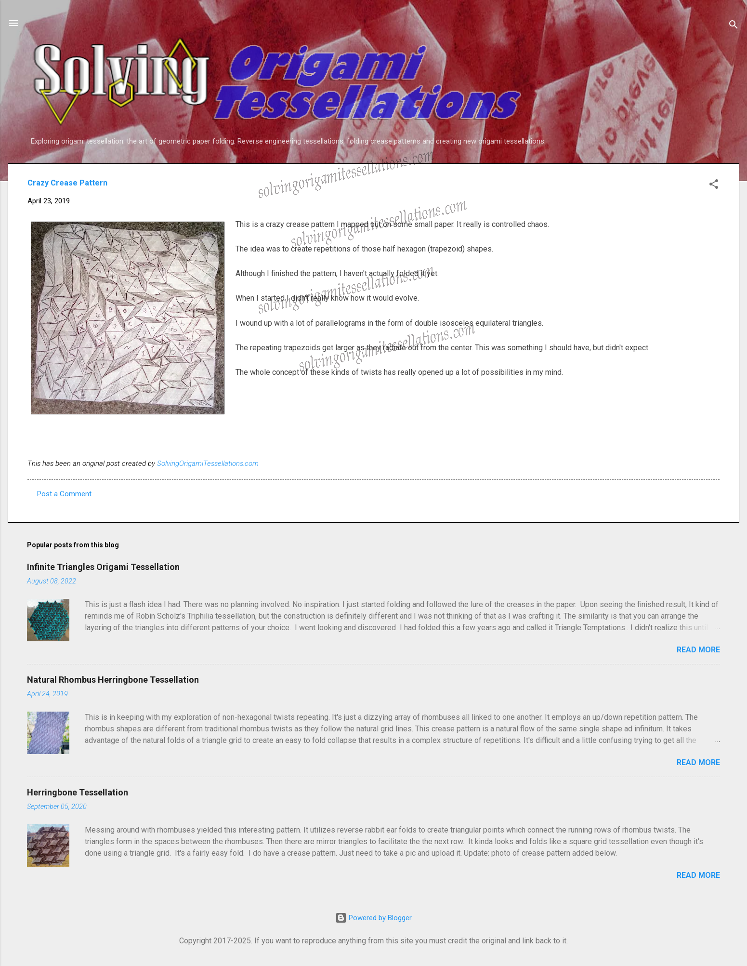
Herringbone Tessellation (77, 792)
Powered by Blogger (373, 917)
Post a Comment (64, 494)
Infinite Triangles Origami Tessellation (103, 567)
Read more (698, 649)
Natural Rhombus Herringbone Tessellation (113, 680)
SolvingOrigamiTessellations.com (208, 463)
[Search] (733, 26)
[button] (714, 185)
